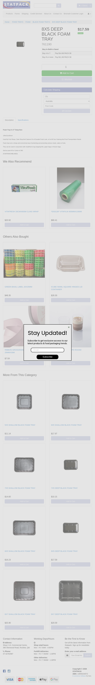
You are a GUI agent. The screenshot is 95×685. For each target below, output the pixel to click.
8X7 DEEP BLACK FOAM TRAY (64, 614)
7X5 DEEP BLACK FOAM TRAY (64, 488)
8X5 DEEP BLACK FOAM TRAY (64, 22)
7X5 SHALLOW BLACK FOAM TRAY (20, 488)
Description (9, 120)
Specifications (23, 120)
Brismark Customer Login (73, 14)
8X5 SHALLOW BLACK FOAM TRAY (20, 551)
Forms (17, 14)
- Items (83, 6)
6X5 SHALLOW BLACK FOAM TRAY (66, 425)
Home (7, 22)
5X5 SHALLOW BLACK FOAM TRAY (20, 425)
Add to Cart (67, 73)
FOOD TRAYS (17, 22)
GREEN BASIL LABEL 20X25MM (18, 287)
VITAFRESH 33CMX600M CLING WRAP (22, 211)
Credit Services (36, 14)
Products (9, 14)
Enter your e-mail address (75, 651)
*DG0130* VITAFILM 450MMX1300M (66, 211)
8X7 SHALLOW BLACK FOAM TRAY (20, 614)
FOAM (27, 22)
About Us (47, 14)
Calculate (66, 111)
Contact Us (57, 14)
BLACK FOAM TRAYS (41, 22)
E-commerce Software (79, 676)
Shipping (25, 14)
